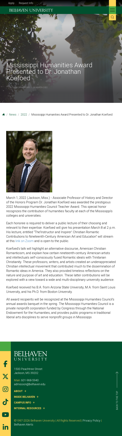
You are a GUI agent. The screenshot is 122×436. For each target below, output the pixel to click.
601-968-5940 (30, 380)
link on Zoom (24, 241)
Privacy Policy (91, 420)
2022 (24, 114)
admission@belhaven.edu (29, 384)
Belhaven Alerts (23, 424)
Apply (11, 3)
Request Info (26, 3)
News (12, 114)
